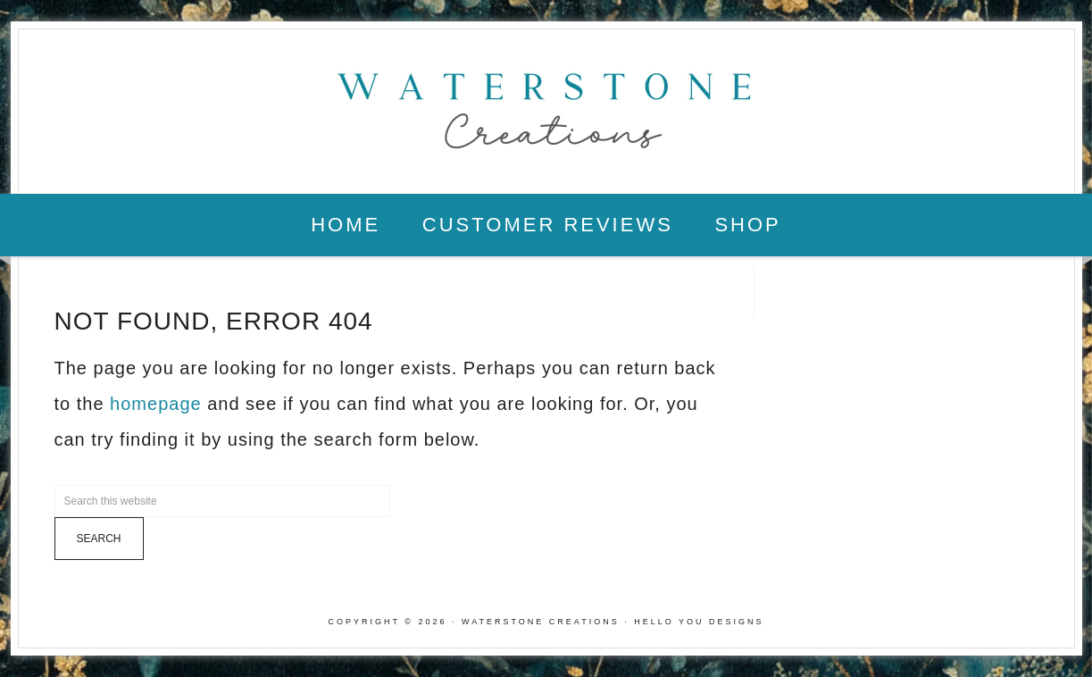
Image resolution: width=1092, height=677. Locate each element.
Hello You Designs (698, 621)
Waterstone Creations (546, 105)
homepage (156, 404)
